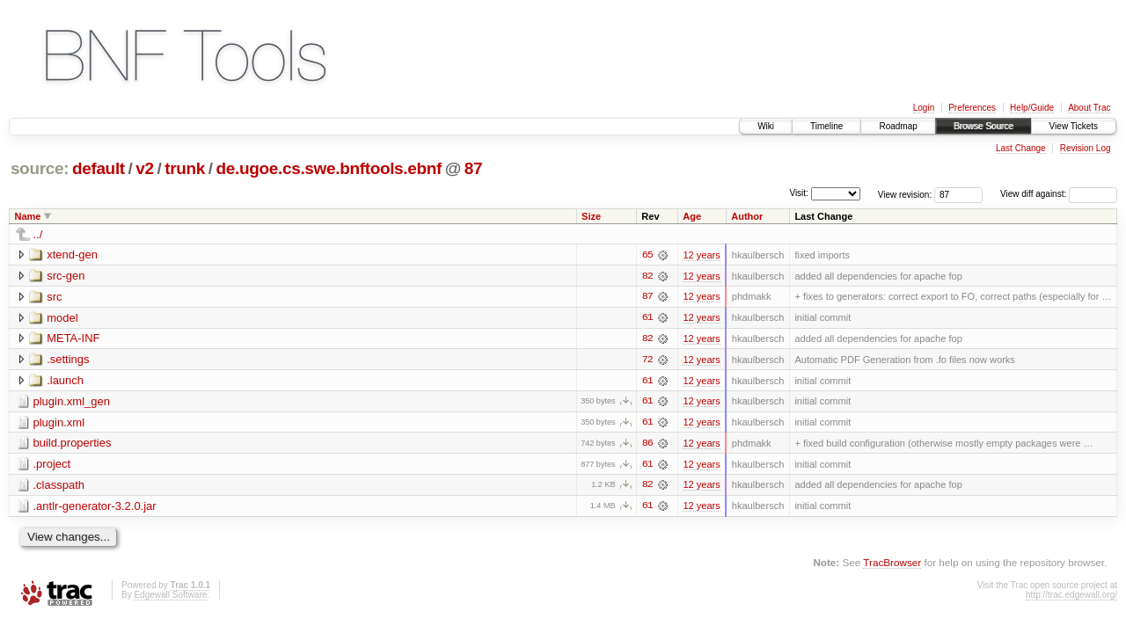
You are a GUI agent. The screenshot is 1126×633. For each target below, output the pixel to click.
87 (473, 168)
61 (647, 318)
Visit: (798, 193)
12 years (701, 255)
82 (647, 276)
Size (591, 216)
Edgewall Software (170, 597)
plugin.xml (59, 423)
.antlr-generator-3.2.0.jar (95, 507)
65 (647, 255)
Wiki (765, 126)
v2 (144, 168)
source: (40, 168)
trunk (185, 168)
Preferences (972, 108)
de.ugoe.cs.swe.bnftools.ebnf (329, 168)
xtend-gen (72, 254)
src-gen (65, 275)
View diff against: (1058, 194)
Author (747, 216)
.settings (68, 360)
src (54, 296)
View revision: (905, 194)
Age (692, 216)
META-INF (73, 339)
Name (28, 216)
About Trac (1089, 108)
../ (38, 234)
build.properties (72, 444)
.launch (65, 381)
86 (647, 445)
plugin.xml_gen (71, 402)
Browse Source (983, 126)
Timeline (826, 126)
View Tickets (1073, 126)
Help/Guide (1032, 108)
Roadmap (898, 126)
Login (923, 108)
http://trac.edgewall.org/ (1071, 597)
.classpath (59, 486)
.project (52, 465)
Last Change (1021, 148)
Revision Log (1085, 148)
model (62, 317)
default (98, 168)
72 (647, 360)
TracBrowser (892, 565)
